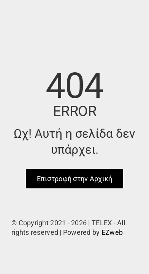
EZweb (112, 232)
